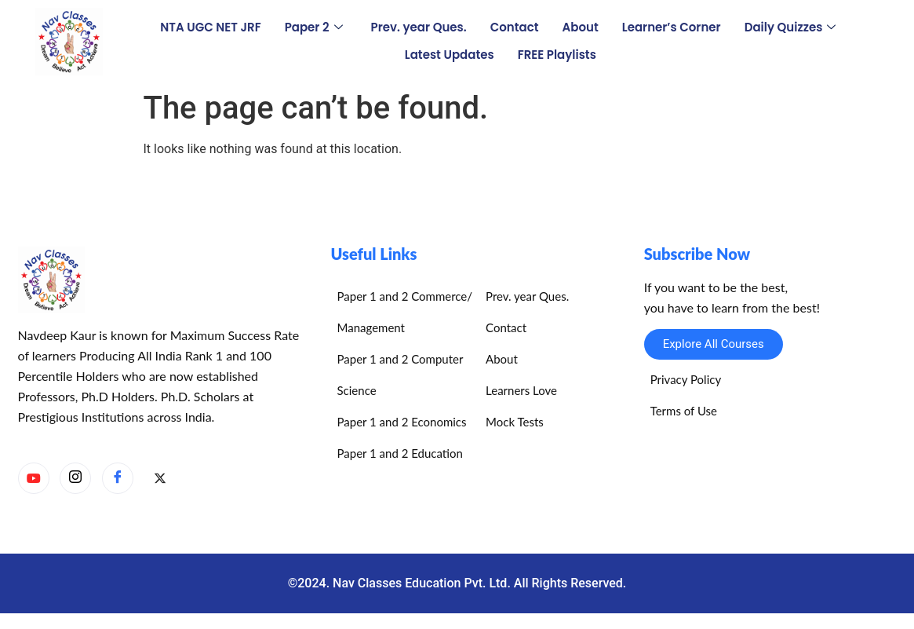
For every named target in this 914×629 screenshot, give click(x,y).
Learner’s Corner (671, 27)
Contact (514, 27)
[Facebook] (117, 478)
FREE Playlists (557, 54)
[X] (160, 479)
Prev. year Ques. (419, 27)
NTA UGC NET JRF (210, 27)
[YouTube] (33, 478)
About (581, 27)
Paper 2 (314, 27)
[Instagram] (75, 478)
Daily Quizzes (790, 27)
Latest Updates (449, 54)
